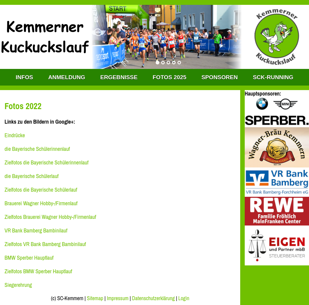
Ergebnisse (119, 77)
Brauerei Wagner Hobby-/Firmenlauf (41, 203)
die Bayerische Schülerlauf (32, 176)
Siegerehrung (18, 285)
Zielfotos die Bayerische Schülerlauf (41, 189)
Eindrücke (15, 135)
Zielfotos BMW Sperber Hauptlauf (38, 271)
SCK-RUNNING (273, 77)
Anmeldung (66, 77)
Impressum (118, 298)
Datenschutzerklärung (153, 298)
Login (183, 298)
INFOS (24, 77)
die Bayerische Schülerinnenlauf (37, 149)
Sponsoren (219, 77)
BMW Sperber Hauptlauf (29, 257)
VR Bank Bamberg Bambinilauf (36, 230)
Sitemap (95, 298)
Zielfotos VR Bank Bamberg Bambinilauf (45, 244)
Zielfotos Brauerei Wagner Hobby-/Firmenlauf (50, 217)
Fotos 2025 (169, 77)
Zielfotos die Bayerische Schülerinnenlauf (46, 162)
